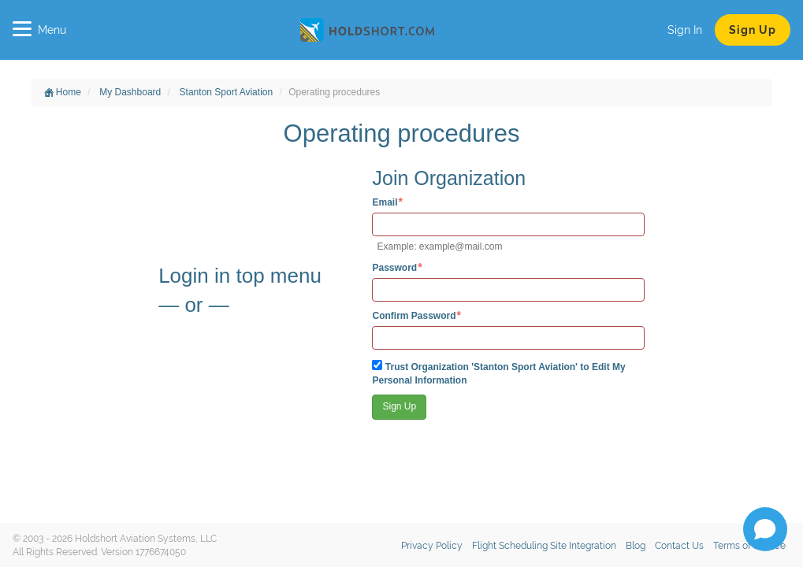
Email (384, 202)
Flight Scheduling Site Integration (544, 545)
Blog (635, 545)
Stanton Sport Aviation (226, 92)
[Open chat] (765, 529)
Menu (39, 30)
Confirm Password (413, 315)
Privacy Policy (432, 545)
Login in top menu (240, 275)
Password (394, 267)
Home (62, 92)
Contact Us (679, 545)
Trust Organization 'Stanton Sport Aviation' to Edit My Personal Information (498, 373)
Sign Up (752, 30)
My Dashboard (130, 92)
